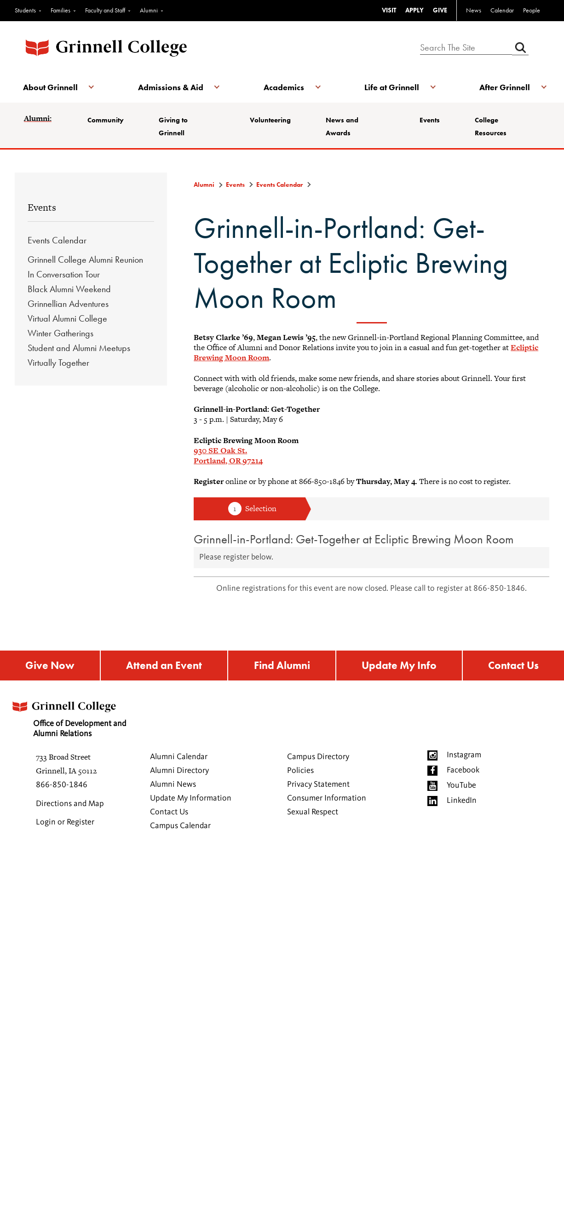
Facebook (463, 771)
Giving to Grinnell (175, 126)
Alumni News (173, 785)
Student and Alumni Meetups (79, 348)
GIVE (440, 10)
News (473, 10)
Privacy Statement (318, 785)
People (531, 10)
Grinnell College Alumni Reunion (85, 259)
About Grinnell (51, 87)
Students (25, 10)
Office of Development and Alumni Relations (71, 717)
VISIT (389, 10)
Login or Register (65, 823)
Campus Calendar (180, 827)
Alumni (149, 10)
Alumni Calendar (178, 758)
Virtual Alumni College (67, 318)
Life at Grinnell (390, 87)
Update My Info (399, 666)
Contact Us (514, 666)
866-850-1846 (61, 786)
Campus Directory (318, 758)
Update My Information (190, 799)
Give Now (49, 666)
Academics (284, 87)
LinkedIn (462, 801)
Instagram (464, 756)
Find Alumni (281, 666)
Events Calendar (57, 240)
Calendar (502, 10)
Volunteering (271, 120)
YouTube (461, 786)
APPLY (414, 10)
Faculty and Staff (105, 10)
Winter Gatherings (60, 333)
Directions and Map (70, 805)
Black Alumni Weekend (69, 289)
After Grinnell (503, 87)
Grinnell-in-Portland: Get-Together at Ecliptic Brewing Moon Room (354, 539)
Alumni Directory (179, 771)
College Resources (494, 126)
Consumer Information (326, 799)
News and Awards (344, 126)
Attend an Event (163, 666)
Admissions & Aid (171, 87)
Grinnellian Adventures (68, 304)
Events (431, 120)
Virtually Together (58, 363)
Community (106, 120)
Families (60, 10)
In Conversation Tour (64, 274)
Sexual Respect (312, 813)
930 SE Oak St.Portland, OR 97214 (228, 455)
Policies (300, 771)
